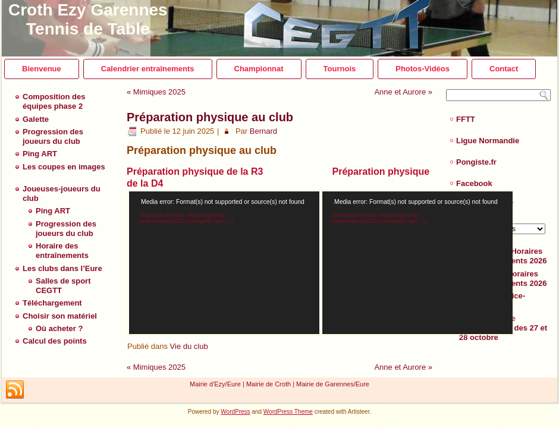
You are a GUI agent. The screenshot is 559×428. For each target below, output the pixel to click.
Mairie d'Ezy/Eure (215, 384)
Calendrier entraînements (147, 68)
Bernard (263, 131)
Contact (503, 68)
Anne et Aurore (400, 91)
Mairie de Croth (268, 384)
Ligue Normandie (487, 140)
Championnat (259, 68)
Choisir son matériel (60, 315)
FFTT (465, 119)
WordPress (235, 411)
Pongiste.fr (476, 162)
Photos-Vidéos (422, 68)
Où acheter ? (59, 328)
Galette (36, 119)
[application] (224, 262)
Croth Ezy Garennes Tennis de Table (88, 19)
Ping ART (40, 153)
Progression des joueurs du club (53, 136)
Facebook (474, 183)
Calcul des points (55, 340)
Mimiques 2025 (159, 91)
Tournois (340, 68)
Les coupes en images (64, 166)
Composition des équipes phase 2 (54, 101)
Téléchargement (52, 302)
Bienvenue (41, 68)
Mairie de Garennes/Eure (332, 384)
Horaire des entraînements (62, 250)
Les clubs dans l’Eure (62, 268)
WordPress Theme (288, 411)
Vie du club (189, 346)
